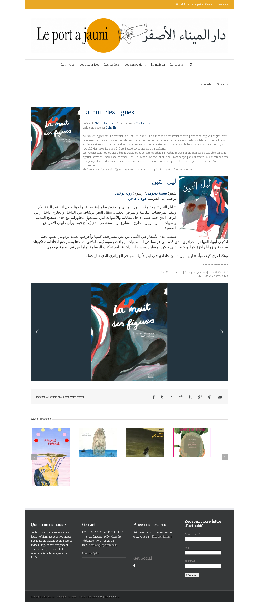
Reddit (181, 396)
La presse (176, 64)
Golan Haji (112, 127)
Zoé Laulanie (142, 123)
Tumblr (190, 397)
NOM (188, 547)
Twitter (162, 397)
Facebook (154, 397)
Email (220, 397)
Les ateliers (111, 64)
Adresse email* (193, 534)
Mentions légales (90, 553)
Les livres (67, 64)
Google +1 (200, 397)
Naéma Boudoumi (105, 123)
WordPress (97, 596)
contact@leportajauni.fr (104, 545)
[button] (37, 332)
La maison (158, 64)
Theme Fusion (112, 596)
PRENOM (190, 561)
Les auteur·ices (89, 64)
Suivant (221, 84)
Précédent (208, 84)
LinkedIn (171, 396)
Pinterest (210, 397)
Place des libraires (161, 536)
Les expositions (135, 64)
